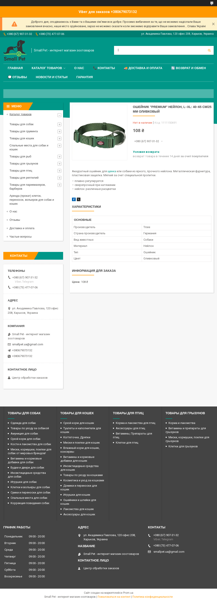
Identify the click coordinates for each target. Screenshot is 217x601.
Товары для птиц (21, 170)
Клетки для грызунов (183, 446)
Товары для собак (21, 124)
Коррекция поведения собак (30, 503)
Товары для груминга (24, 131)
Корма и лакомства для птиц (135, 423)
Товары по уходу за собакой (30, 428)
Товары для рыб (20, 156)
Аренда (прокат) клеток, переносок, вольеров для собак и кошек (32, 199)
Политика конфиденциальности (152, 596)
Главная (15, 68)
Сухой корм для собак (26, 438)
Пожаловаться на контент (114, 596)
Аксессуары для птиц (130, 428)
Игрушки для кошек (76, 494)
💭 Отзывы (17, 77)
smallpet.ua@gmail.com (27, 344)
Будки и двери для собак (27, 467)
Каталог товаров (47, 68)
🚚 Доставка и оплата (143, 68)
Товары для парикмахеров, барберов (28, 186)
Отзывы (15, 219)
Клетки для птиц (127, 442)
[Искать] (209, 50)
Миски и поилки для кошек (81, 442)
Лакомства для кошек (78, 509)
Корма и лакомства (182, 423)
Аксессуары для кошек (79, 514)
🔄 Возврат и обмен (188, 68)
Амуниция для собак (24, 433)
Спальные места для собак (29, 497)
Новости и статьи (52, 77)
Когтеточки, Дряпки (76, 437)
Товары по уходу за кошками (83, 475)
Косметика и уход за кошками (83, 480)
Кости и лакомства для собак (31, 444)
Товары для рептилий (24, 177)
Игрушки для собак (24, 482)
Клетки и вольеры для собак (30, 487)
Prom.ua (128, 592)
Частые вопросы (21, 236)
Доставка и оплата (22, 228)
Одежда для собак (23, 423)
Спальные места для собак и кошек (29, 147)
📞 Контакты (104, 68)
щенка (112, 171)
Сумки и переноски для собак (30, 492)
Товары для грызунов (24, 163)
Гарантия (84, 77)
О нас (79, 68)
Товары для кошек (22, 138)
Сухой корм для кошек (78, 423)
